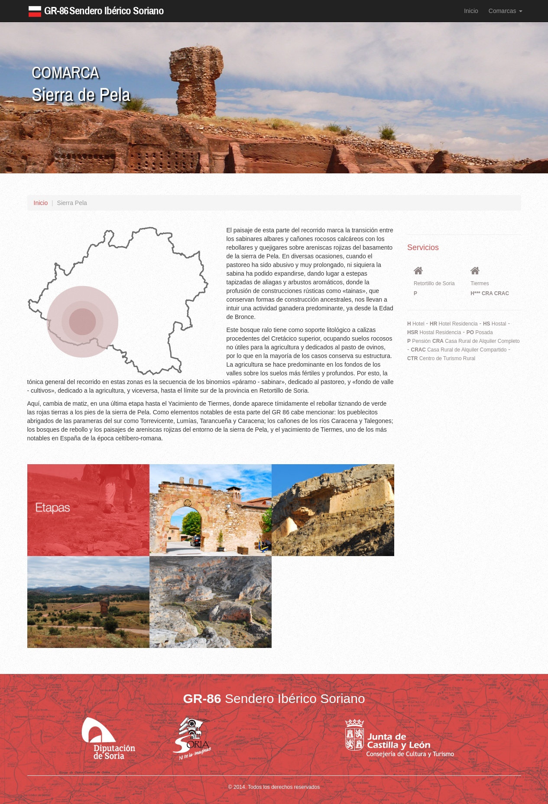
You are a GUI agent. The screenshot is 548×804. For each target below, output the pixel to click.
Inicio (471, 10)
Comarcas (505, 10)
